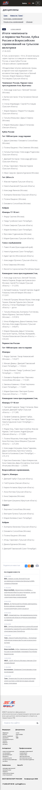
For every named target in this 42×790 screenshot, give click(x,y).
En (33, 3)
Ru (29, 3)
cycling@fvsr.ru (20, 784)
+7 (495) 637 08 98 (8, 784)
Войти (24, 3)
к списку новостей (16, 29)
